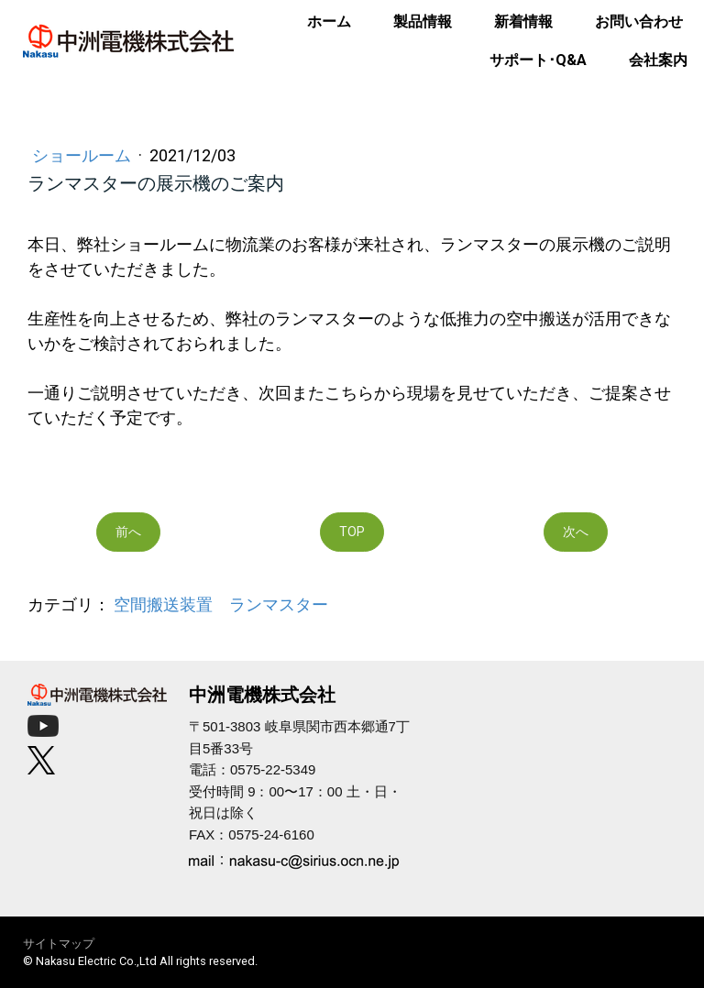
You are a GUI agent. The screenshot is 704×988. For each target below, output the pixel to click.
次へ (575, 531)
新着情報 (523, 21)
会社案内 (658, 60)
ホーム (329, 21)
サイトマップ (58, 943)
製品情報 (422, 21)
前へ (128, 531)
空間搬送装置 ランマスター (221, 604)
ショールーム (83, 155)
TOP (352, 531)
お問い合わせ (639, 21)
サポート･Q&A (538, 60)
